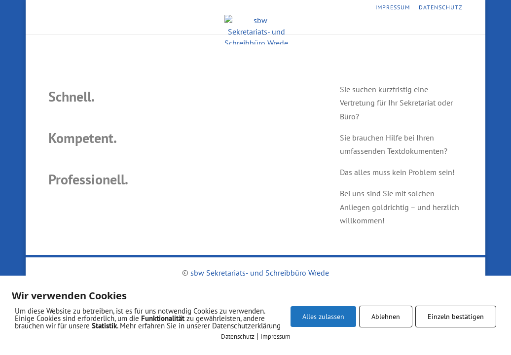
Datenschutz (441, 7)
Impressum (392, 7)
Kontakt (323, 26)
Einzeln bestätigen (456, 316)
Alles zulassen (323, 316)
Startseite (190, 26)
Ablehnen (385, 316)
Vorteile (283, 26)
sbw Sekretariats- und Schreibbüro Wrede (259, 273)
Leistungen (238, 26)
